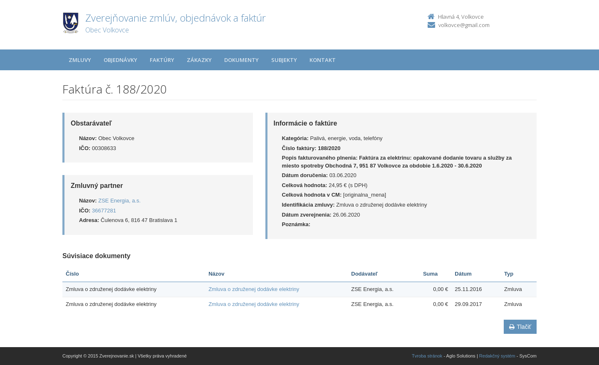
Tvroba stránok (427, 355)
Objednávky (120, 60)
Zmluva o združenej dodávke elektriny (253, 289)
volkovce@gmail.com (464, 25)
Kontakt (322, 60)
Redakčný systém (497, 355)
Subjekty (284, 60)
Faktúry (162, 60)
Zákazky (199, 60)
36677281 (104, 210)
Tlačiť (520, 326)
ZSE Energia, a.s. (119, 200)
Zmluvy (80, 60)
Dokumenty (241, 60)
